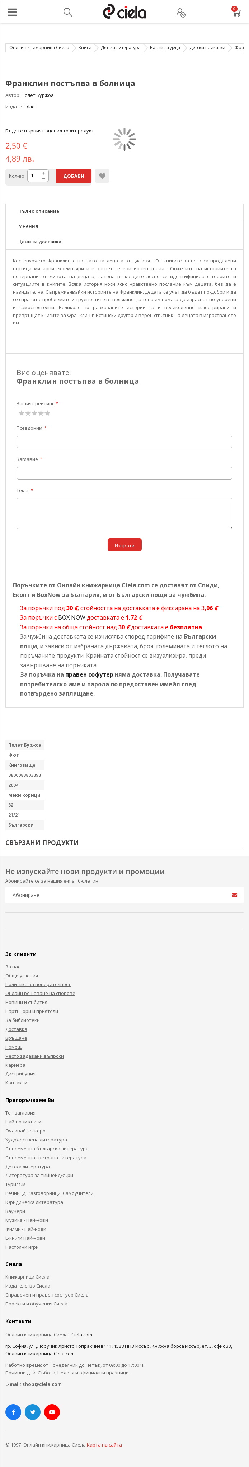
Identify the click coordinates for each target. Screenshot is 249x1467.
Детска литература (121, 48)
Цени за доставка (39, 241)
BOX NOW (71, 617)
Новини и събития (26, 1002)
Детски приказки (207, 48)
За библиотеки (22, 1020)
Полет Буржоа (38, 95)
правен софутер (89, 674)
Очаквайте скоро (25, 1130)
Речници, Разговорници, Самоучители (49, 1193)
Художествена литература (36, 1139)
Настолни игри (22, 1247)
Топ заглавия (20, 1112)
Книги (85, 48)
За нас (12, 966)
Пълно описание (38, 211)
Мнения (28, 226)
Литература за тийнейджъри (39, 1175)
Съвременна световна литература (45, 1157)
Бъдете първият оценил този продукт (49, 130)
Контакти (16, 1082)
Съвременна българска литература (47, 1148)
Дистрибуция (20, 1073)
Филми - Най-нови (25, 1229)
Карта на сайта (104, 1445)
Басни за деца (165, 48)
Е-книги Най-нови (25, 1238)
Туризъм (15, 1184)
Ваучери (15, 1211)
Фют (32, 106)
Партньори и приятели (31, 1011)
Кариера (15, 1065)
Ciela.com (81, 1334)
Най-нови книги (23, 1121)
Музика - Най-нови (26, 1220)
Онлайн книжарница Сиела (39, 48)
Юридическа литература (34, 1202)
